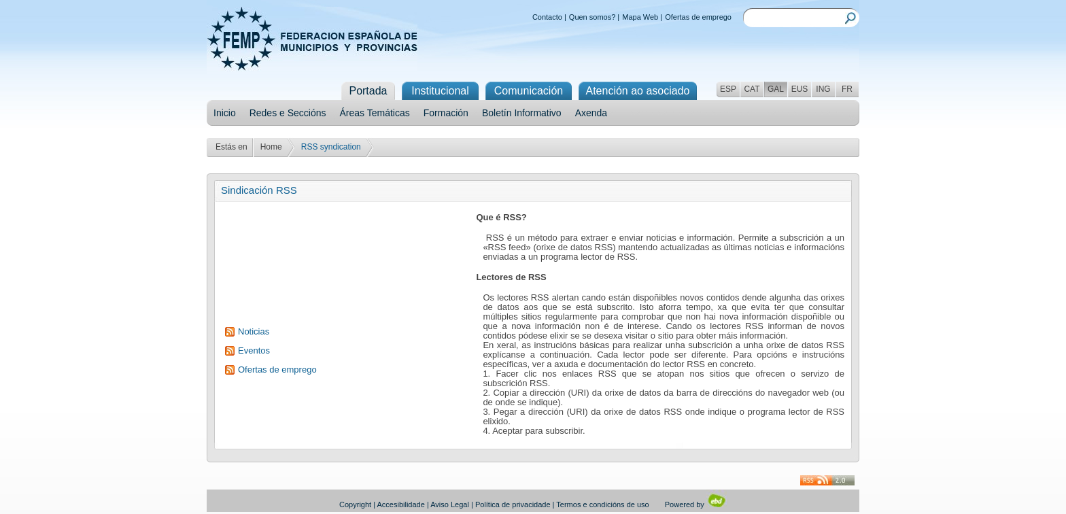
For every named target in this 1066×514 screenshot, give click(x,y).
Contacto (547, 17)
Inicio (224, 112)
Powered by (696, 504)
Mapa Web (640, 17)
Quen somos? (592, 17)
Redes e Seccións (288, 112)
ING (823, 89)
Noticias (253, 331)
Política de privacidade (513, 504)
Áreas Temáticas (375, 112)
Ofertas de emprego (698, 17)
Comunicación (528, 91)
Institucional (440, 91)
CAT (751, 89)
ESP (728, 89)
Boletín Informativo (522, 112)
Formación (446, 112)
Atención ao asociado (638, 91)
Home (271, 147)
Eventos (254, 350)
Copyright (355, 504)
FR (847, 89)
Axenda (591, 112)
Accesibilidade (401, 504)
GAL (776, 89)
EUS (799, 89)
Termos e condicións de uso (602, 504)
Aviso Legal (449, 504)
